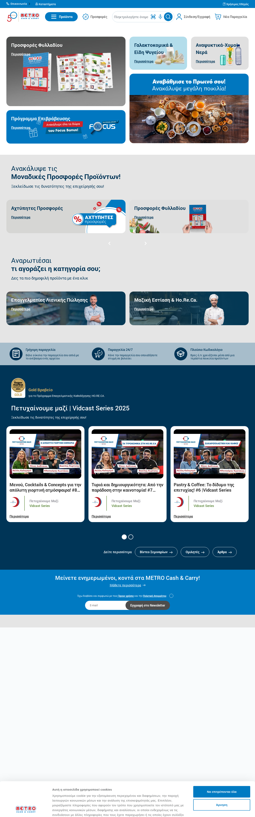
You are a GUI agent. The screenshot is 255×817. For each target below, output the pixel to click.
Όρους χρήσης (126, 595)
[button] (18, 4)
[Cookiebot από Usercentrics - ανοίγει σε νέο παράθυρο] (25, 809)
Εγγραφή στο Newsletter (147, 605)
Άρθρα (225, 552)
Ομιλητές (195, 552)
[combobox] (131, 17)
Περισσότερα (19, 516)
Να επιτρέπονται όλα (222, 759)
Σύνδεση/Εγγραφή (197, 17)
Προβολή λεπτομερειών (69, 809)
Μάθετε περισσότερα (125, 585)
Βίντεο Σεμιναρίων (156, 552)
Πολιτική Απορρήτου (154, 595)
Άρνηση (221, 772)
